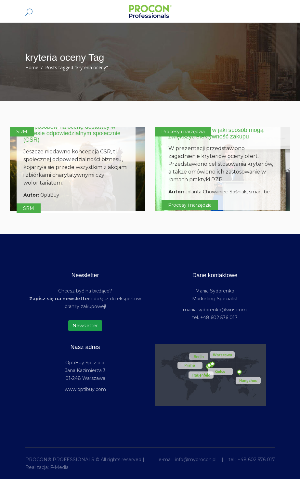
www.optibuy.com (85, 389)
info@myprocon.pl (195, 459)
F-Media (59, 467)
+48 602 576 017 (256, 459)
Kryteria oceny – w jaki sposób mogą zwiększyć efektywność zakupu (216, 133)
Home (31, 67)
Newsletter (85, 326)
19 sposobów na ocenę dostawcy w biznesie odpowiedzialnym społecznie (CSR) (72, 133)
